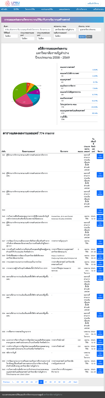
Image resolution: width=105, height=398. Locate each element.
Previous (6, 382)
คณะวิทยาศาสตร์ (66, 98)
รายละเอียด (100, 156)
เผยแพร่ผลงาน (64, 9)
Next (75, 382)
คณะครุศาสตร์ (65, 80)
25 (27, 382)
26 (32, 382)
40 (79, 82)
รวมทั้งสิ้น (63, 117)
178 (79, 107)
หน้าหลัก (4, 9)
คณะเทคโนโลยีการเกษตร (69, 73)
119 (79, 101)
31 (55, 382)
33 (64, 382)
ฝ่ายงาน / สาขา (84, 26)
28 (41, 382)
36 (79, 76)
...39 (69, 382)
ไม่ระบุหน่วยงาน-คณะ (68, 104)
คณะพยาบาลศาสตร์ (67, 67)
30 (50, 382)
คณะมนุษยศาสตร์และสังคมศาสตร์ (72, 111)
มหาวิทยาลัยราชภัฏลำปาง (52, 395)
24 (22, 382)
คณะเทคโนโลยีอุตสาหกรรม (70, 92)
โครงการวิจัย (30, 9)
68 (79, 94)
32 (59, 382)
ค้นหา (6, 26)
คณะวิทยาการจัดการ (67, 86)
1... (13, 382)
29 (46, 382)
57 (79, 88)
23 (18, 382)
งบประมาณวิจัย (47, 9)
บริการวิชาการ (81, 9)
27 (36, 382)
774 (62, 119)
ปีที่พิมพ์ (7, 33)
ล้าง (89, 37)
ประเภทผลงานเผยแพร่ (27, 34)
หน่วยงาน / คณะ (60, 26)
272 (79, 113)
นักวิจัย (16, 9)
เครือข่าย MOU (98, 9)
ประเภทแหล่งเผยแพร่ (43, 34)
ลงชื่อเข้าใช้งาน (93, 3)
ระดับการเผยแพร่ (60, 33)
